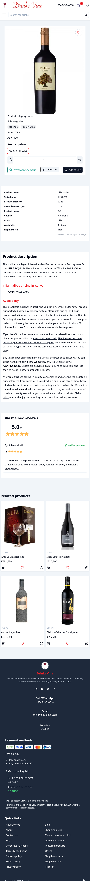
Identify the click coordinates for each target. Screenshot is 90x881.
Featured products (55, 845)
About (9, 830)
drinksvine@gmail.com (45, 714)
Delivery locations (54, 840)
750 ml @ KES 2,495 (18, 150)
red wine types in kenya (19, 346)
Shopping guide (53, 830)
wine (30, 116)
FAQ (8, 840)
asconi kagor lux (12, 342)
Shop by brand (53, 861)
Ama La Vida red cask (45, 338)
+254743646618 (65, 5)
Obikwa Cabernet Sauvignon (38, 342)
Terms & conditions (16, 851)
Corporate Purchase (17, 845)
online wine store (65, 315)
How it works (13, 824)
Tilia (17, 132)
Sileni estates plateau (70, 338)
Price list (49, 866)
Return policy (13, 861)
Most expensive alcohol (58, 835)
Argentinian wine (68, 346)
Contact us (12, 835)
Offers (48, 851)
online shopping (43, 385)
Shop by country (54, 856)
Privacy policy (13, 866)
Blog (47, 824)
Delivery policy (14, 856)
